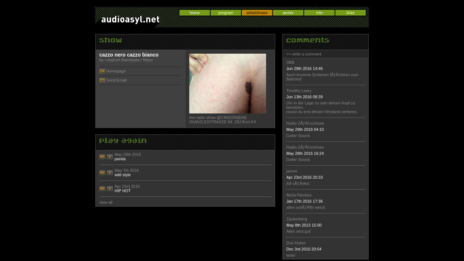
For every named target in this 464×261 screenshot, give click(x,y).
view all (105, 202)
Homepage (116, 71)
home (195, 13)
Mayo (148, 60)
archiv (288, 13)
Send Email (116, 80)
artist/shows (257, 13)
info (319, 13)
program (226, 13)
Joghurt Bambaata (123, 60)
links (351, 13)
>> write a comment (304, 54)
